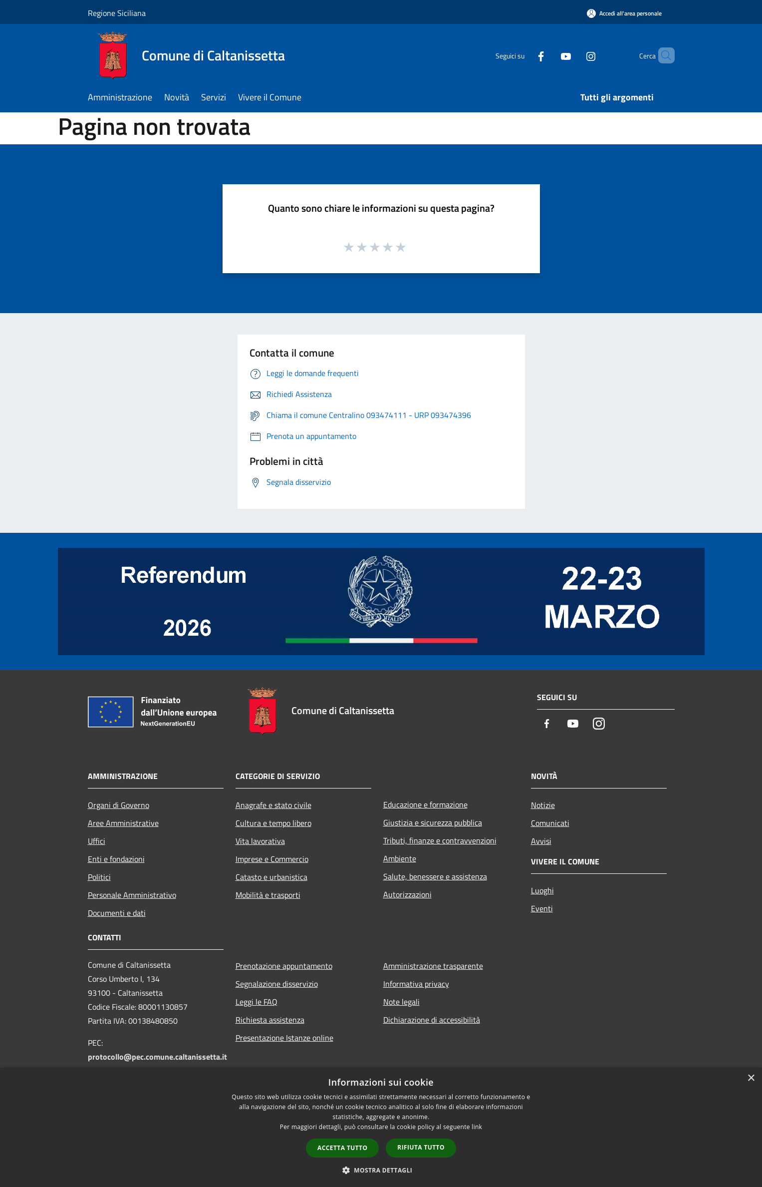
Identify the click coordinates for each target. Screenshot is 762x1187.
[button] (381, 1170)
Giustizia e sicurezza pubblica (432, 822)
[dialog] (381, 1127)
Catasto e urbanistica (271, 877)
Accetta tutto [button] (342, 1148)
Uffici (96, 841)
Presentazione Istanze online (284, 1038)
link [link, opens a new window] (477, 1127)
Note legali (401, 1002)
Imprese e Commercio (272, 859)
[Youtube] (549, 55)
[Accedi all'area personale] (624, 13)
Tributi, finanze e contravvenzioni (440, 840)
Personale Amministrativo (132, 895)
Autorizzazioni (407, 894)
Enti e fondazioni (116, 859)
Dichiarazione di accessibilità (431, 1020)
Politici (99, 877)
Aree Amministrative (123, 823)
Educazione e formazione (425, 804)
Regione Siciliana (117, 13)
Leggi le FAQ (256, 1002)
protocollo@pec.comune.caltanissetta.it (157, 1057)
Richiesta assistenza (270, 1020)
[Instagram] (574, 55)
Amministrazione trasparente (433, 966)
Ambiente (399, 858)
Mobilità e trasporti (268, 895)
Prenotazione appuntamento (284, 966)
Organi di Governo (118, 805)
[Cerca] (663, 55)
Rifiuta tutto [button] (421, 1147)
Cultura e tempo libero (273, 823)
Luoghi (542, 890)
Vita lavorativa (260, 841)
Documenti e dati (117, 913)
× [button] (751, 1078)
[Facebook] (524, 55)
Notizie (543, 805)
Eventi (542, 908)
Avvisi (541, 841)
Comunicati (550, 823)
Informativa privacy (416, 984)
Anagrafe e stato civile (273, 805)
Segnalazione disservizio (277, 984)
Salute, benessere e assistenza (435, 876)
